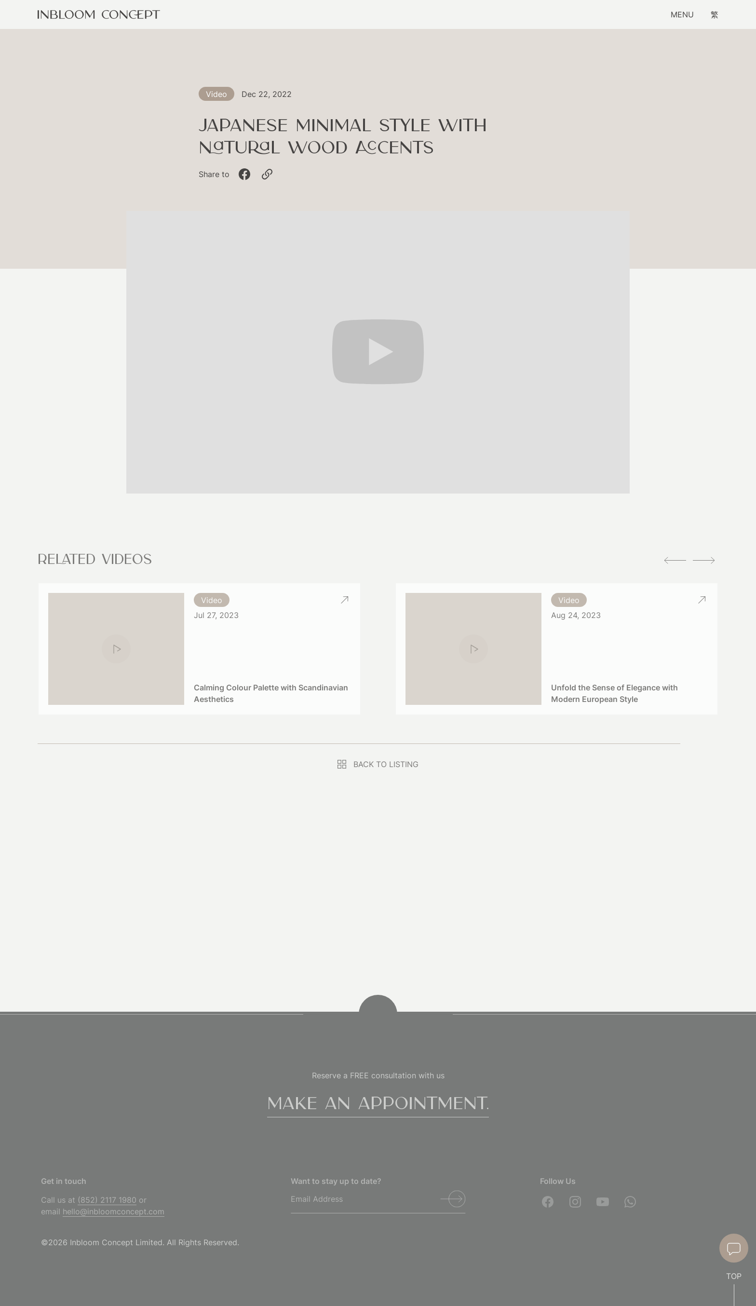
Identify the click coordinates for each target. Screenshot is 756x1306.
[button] (675, 560)
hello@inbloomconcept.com (113, 1211)
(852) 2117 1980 (107, 1200)
